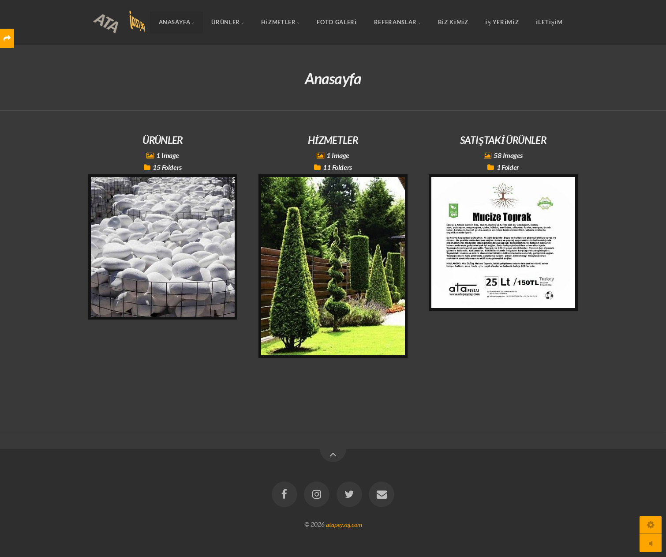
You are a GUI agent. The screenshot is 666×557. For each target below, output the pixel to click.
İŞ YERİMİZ (502, 22)
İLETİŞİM (549, 22)
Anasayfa (175, 22)
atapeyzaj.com (344, 524)
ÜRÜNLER (225, 22)
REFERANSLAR (395, 22)
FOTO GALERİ (337, 22)
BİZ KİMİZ (453, 22)
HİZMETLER (278, 22)
